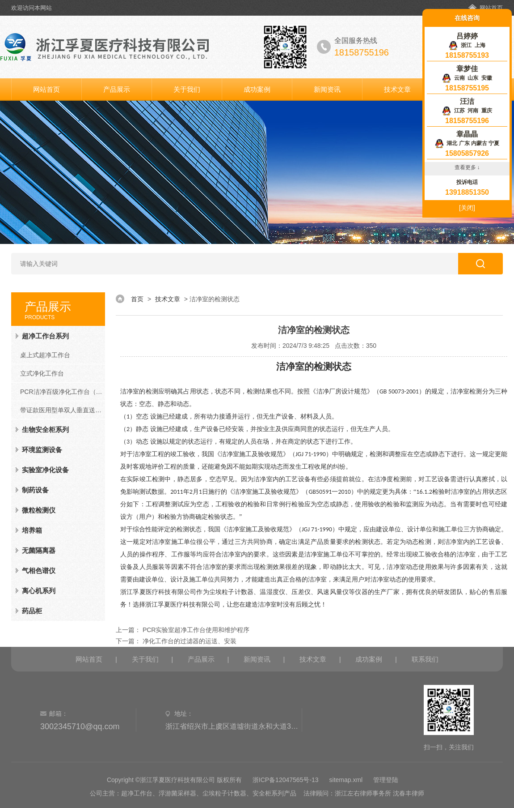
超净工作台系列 (45, 336)
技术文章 (397, 89)
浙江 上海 (467, 45)
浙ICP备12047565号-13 (286, 779)
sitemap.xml (346, 779)
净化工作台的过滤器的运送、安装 (189, 641)
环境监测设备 (42, 449)
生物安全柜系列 (45, 429)
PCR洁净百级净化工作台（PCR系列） (62, 391)
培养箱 (32, 530)
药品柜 (32, 611)
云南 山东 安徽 (467, 78)
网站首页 (491, 7)
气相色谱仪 (38, 570)
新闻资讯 (327, 89)
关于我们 (186, 89)
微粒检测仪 (38, 510)
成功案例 (257, 89)
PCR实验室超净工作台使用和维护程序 (196, 629)
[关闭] (467, 207)
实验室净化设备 (45, 470)
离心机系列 (38, 590)
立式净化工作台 (42, 373)
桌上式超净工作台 (45, 355)
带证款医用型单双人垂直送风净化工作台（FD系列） (62, 410)
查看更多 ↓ (467, 167)
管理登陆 (385, 779)
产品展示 (116, 89)
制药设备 (35, 490)
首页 (137, 299)
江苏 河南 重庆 (467, 110)
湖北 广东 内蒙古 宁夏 (467, 143)
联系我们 (425, 659)
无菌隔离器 (38, 550)
